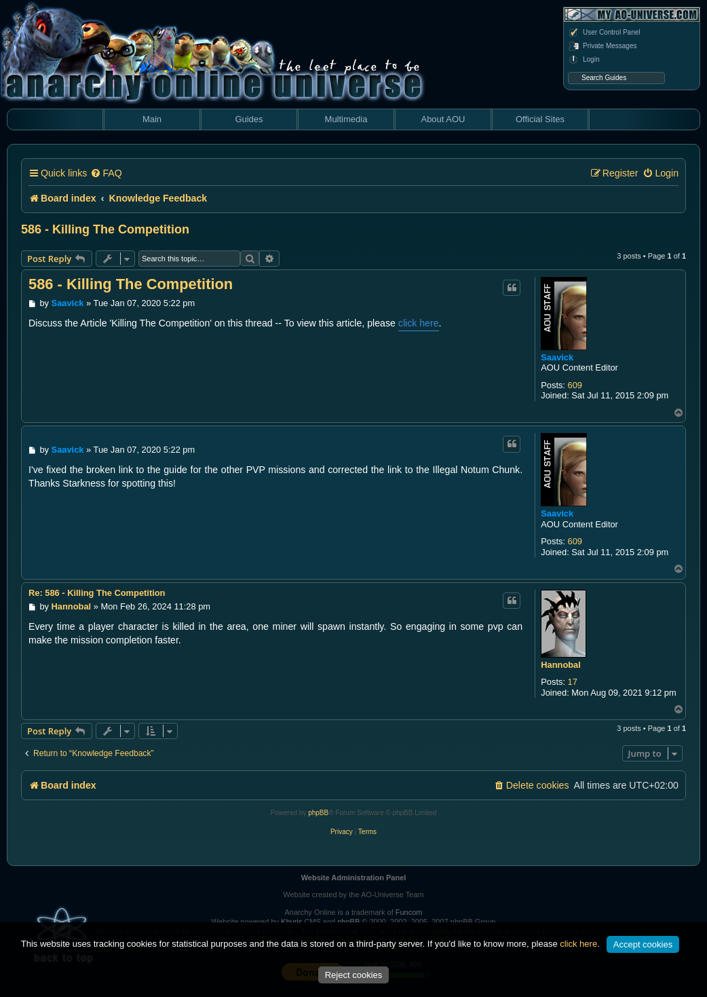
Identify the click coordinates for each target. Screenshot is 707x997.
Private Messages (602, 46)
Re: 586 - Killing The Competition (96, 593)
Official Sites (540, 119)
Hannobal (561, 665)
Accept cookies (642, 944)
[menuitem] (105, 173)
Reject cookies (354, 975)
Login (583, 59)
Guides (249, 119)
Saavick (557, 357)
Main (151, 119)
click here (418, 323)
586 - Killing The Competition (105, 229)
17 (572, 682)
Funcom (409, 912)
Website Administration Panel (353, 877)
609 (575, 385)
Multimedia (346, 119)
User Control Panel (604, 32)
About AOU (443, 119)
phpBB (318, 812)
